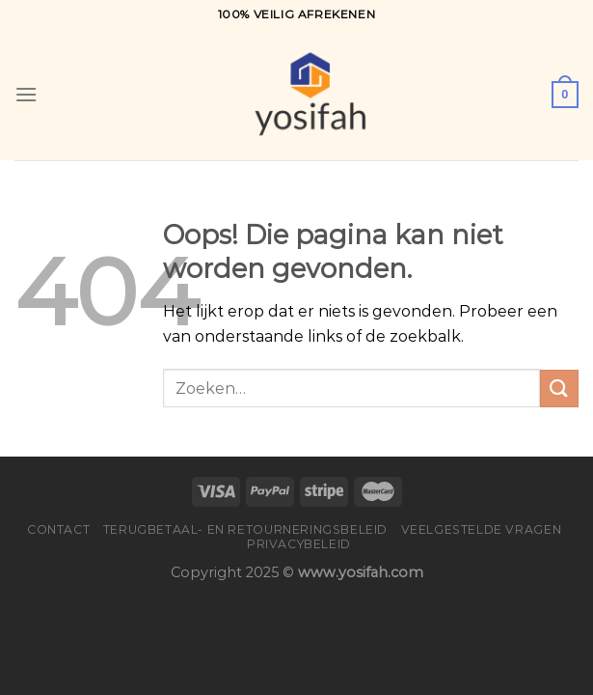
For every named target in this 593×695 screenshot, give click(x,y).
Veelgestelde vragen (481, 529)
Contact (58, 529)
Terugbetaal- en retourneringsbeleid (245, 529)
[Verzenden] (559, 388)
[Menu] (26, 94)
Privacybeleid (299, 544)
